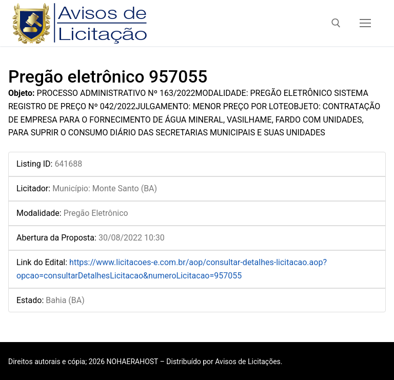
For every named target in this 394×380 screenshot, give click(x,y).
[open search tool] (336, 23)
